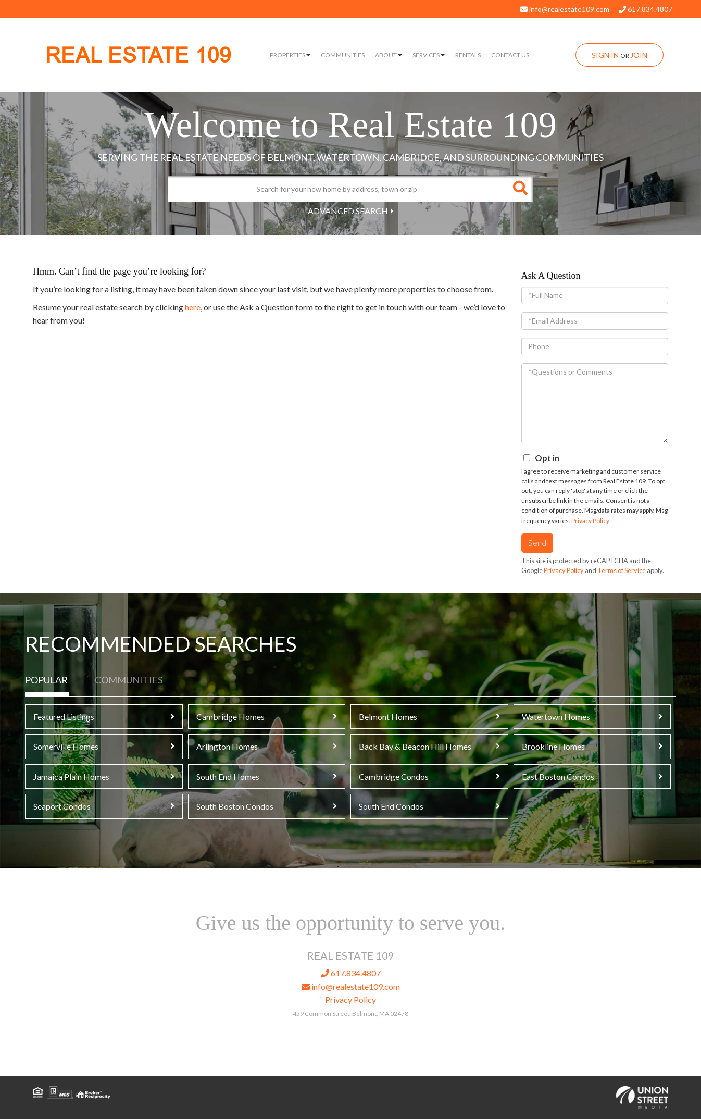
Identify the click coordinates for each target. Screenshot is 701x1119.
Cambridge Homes (230, 717)
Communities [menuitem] (343, 55)
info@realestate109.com (564, 9)
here (193, 307)
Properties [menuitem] (290, 55)
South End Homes (227, 776)
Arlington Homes (227, 746)
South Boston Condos (234, 806)
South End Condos (391, 806)
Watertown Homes (556, 717)
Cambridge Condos (394, 776)
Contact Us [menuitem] (510, 55)
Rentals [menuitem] (468, 55)
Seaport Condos (62, 806)
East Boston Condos (558, 776)
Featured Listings (63, 717)
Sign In (605, 55)
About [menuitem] (388, 55)
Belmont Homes (388, 717)
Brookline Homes (553, 746)
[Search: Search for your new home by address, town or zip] (337, 189)
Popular (46, 680)
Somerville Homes (65, 746)
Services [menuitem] (428, 55)
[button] (520, 189)
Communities (128, 680)
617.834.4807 (645, 9)
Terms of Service (621, 570)
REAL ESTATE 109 (138, 55)
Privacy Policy (590, 521)
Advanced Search (348, 211)
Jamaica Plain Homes (71, 776)
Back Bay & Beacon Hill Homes (415, 746)
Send (537, 543)
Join (638, 55)
